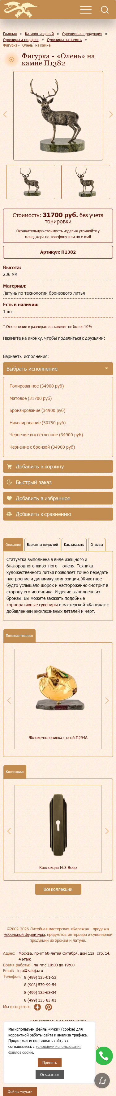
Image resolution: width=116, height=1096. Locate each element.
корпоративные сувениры (32, 604)
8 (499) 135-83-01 (40, 1000)
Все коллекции (58, 889)
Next (111, 114)
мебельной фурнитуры (24, 934)
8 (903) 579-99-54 (40, 984)
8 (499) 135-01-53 (40, 977)
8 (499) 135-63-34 (40, 992)
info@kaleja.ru (30, 970)
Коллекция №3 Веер (57, 867)
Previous (5, 114)
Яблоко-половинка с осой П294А (58, 737)
